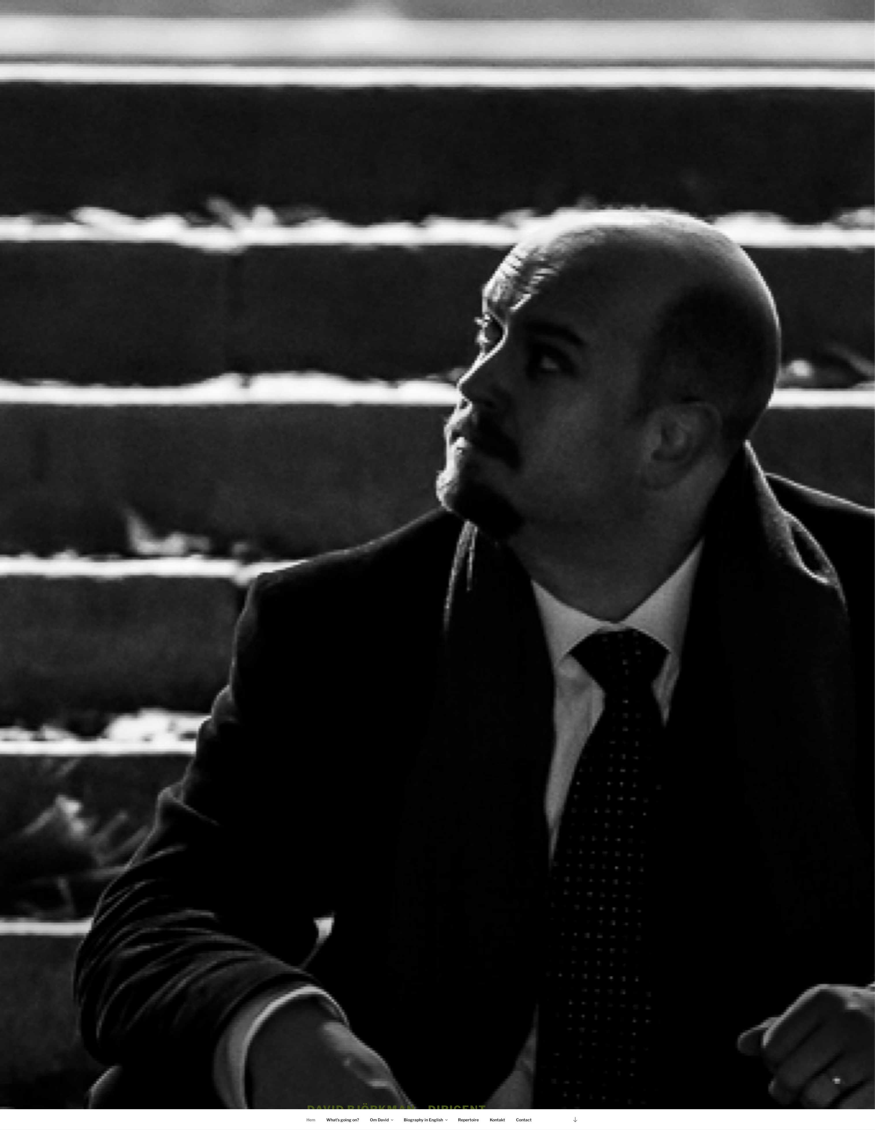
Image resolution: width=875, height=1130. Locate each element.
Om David (382, 1119)
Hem (310, 1119)
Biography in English (426, 1119)
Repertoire (468, 1119)
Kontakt (497, 1119)
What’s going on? (342, 1119)
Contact (524, 1119)
